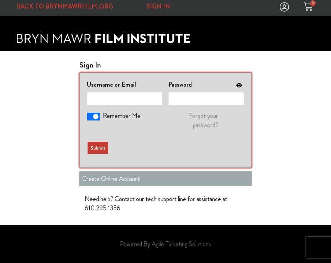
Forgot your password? (203, 120)
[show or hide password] (238, 85)
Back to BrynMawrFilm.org (65, 6)
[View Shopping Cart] (308, 8)
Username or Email (111, 84)
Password (180, 84)
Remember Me (122, 115)
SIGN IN (158, 6)
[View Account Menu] (284, 8)
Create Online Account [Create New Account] (111, 178)
